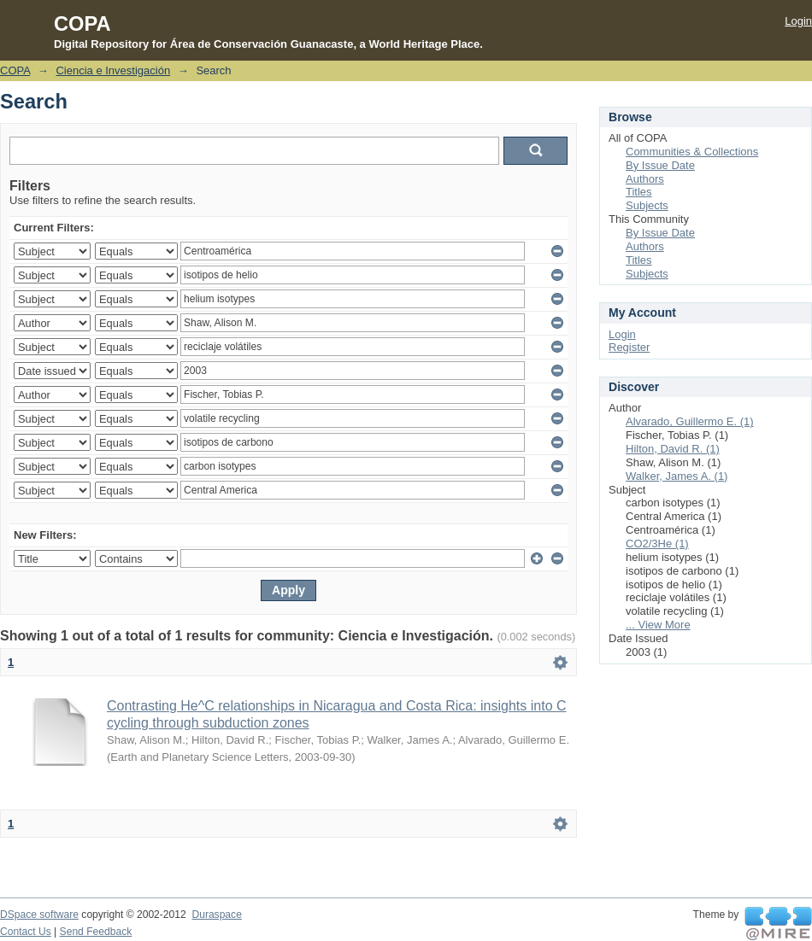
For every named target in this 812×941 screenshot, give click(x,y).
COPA (15, 70)
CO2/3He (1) (657, 543)
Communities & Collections (692, 151)
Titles (639, 191)
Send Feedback (96, 932)
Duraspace (216, 915)
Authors (645, 178)
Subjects (647, 205)
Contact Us (25, 932)
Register (629, 347)
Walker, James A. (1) (676, 476)
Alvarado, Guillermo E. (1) (690, 421)
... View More (658, 624)
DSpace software (39, 915)
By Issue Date (660, 165)
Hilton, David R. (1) (673, 448)
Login (798, 21)
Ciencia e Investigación (113, 70)
